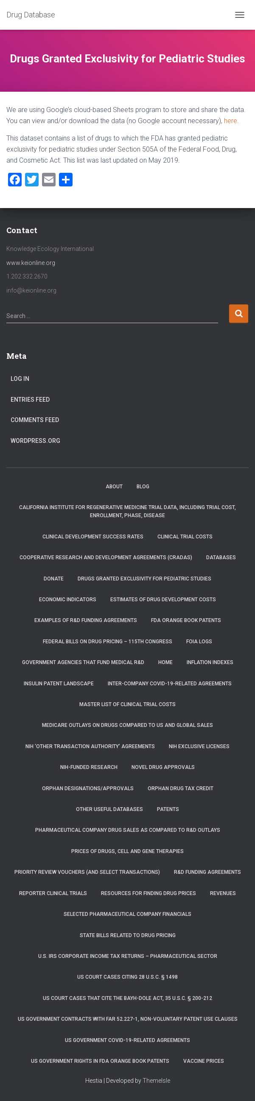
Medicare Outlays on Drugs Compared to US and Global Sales (127, 725)
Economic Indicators (67, 600)
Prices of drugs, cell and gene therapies (127, 851)
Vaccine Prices (203, 1061)
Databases (221, 557)
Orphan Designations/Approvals (88, 788)
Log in (20, 378)
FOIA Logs (199, 642)
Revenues (223, 893)
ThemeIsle (156, 1080)
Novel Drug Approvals (163, 767)
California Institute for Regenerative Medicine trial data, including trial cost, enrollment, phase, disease (127, 511)
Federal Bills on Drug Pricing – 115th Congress (107, 642)
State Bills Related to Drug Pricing (128, 935)
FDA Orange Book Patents (186, 620)
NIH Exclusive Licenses (199, 746)
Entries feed (30, 399)
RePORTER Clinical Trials (53, 893)
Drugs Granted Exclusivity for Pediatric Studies (144, 579)
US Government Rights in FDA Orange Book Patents (100, 1061)
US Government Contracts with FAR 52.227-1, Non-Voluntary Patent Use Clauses (128, 1019)
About (114, 487)
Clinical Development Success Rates (92, 537)
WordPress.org (35, 440)
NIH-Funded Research (89, 767)
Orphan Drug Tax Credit (180, 788)
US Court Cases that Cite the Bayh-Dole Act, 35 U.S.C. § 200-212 (127, 998)
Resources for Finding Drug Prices (148, 893)
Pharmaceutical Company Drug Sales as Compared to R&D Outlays (127, 830)
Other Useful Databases (109, 809)
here (230, 121)
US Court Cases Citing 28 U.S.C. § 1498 (127, 977)
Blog (143, 487)
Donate (54, 579)
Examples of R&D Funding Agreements (85, 620)
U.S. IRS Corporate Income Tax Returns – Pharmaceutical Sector (127, 956)
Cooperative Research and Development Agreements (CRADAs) (106, 557)
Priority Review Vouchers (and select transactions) (87, 872)
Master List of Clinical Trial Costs (127, 704)
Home (165, 662)
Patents (168, 809)
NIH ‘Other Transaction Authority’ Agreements (90, 746)
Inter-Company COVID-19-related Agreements (170, 684)
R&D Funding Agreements (207, 872)
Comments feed (35, 420)
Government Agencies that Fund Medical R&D (83, 662)
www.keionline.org (30, 262)
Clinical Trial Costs (185, 537)
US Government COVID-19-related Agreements (127, 1040)
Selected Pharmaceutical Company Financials (127, 914)
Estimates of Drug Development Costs (163, 600)
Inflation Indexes (210, 662)
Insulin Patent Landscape (59, 684)
